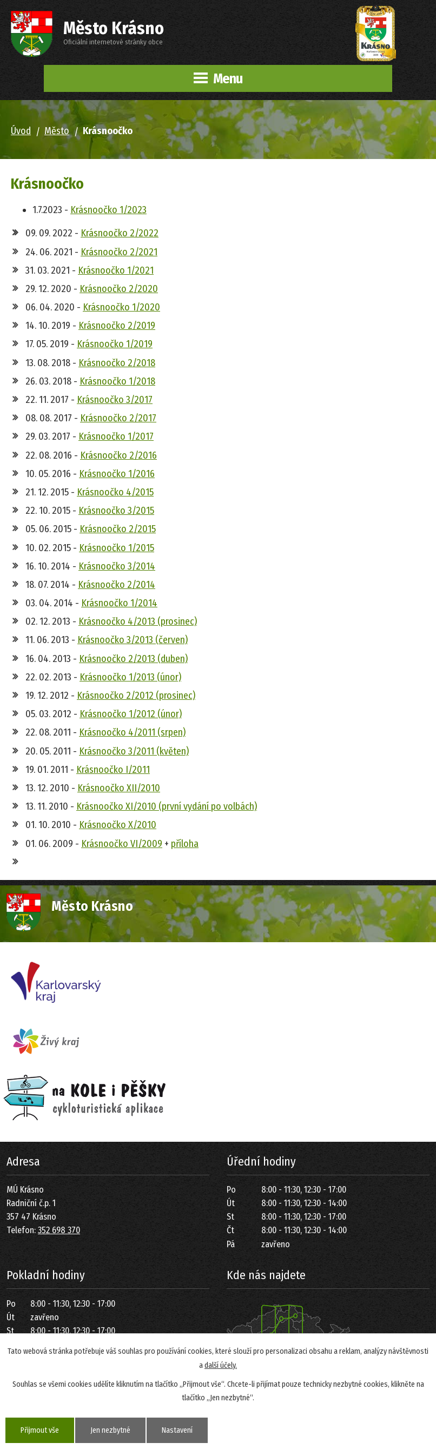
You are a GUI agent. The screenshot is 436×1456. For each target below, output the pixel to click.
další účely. (220, 1364)
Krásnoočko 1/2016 (117, 474)
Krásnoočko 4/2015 (115, 492)
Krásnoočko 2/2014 (116, 585)
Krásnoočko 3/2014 (116, 566)
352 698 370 (59, 1230)
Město (56, 131)
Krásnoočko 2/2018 (116, 363)
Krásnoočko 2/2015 (118, 529)
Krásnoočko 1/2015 (116, 548)
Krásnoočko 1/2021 (116, 270)
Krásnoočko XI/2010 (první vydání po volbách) (166, 806)
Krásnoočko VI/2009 (121, 844)
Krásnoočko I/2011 (113, 770)
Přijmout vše (40, 1430)
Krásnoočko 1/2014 (119, 603)
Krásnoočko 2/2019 (116, 326)
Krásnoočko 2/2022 (119, 233)
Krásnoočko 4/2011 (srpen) (132, 732)
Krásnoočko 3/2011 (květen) (134, 751)
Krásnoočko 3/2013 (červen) (132, 640)
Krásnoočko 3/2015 (116, 511)
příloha (185, 844)
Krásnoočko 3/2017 (115, 400)
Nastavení (177, 1430)
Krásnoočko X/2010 (117, 825)
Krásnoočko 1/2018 (117, 381)
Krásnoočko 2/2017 (118, 418)
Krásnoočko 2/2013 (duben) (133, 659)
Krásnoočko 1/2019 (115, 344)
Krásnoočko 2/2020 (119, 289)
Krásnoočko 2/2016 (118, 455)
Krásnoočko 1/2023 (108, 210)
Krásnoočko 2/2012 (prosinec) (136, 695)
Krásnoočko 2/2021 (119, 252)
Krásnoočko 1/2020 (121, 307)
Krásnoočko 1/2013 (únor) (130, 677)
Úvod (21, 131)
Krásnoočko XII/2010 (118, 788)
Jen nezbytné (110, 1430)
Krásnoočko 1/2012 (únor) (131, 714)
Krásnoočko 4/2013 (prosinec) (137, 621)
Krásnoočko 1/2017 (116, 436)
